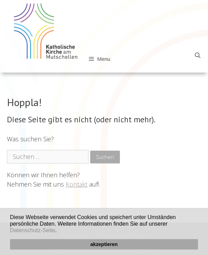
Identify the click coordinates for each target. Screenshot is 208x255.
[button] (59, 231)
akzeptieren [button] (103, 244)
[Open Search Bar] (197, 55)
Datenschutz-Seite (32, 230)
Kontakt (76, 184)
